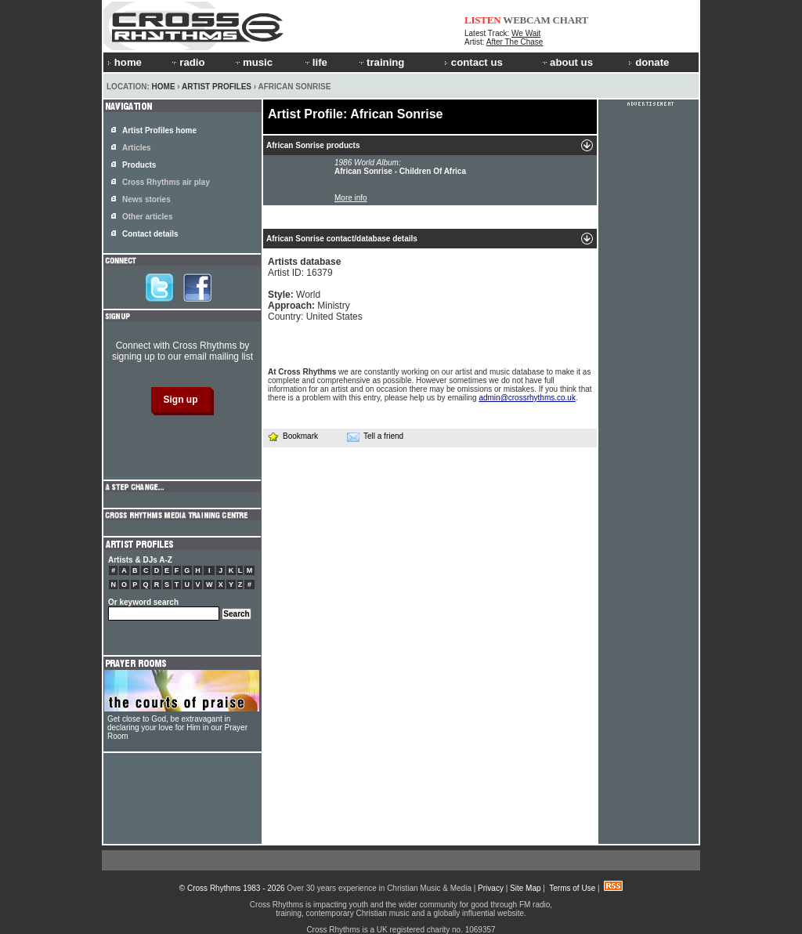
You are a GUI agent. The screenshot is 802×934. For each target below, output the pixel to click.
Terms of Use (572, 888)
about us (566, 62)
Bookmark (292, 436)
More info (350, 198)
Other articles (147, 216)
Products (139, 165)
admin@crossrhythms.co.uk (527, 397)
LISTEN (482, 20)
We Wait (525, 33)
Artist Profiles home (159, 130)
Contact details (150, 234)
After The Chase (515, 42)
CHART (571, 20)
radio (187, 62)
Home (163, 86)
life (315, 62)
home (124, 62)
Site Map (525, 888)
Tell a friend (375, 436)
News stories (146, 199)
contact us (473, 62)
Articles (136, 147)
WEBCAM (526, 20)
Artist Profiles (216, 86)
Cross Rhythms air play (166, 182)
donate (648, 62)
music (253, 62)
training (380, 62)
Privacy (491, 888)
